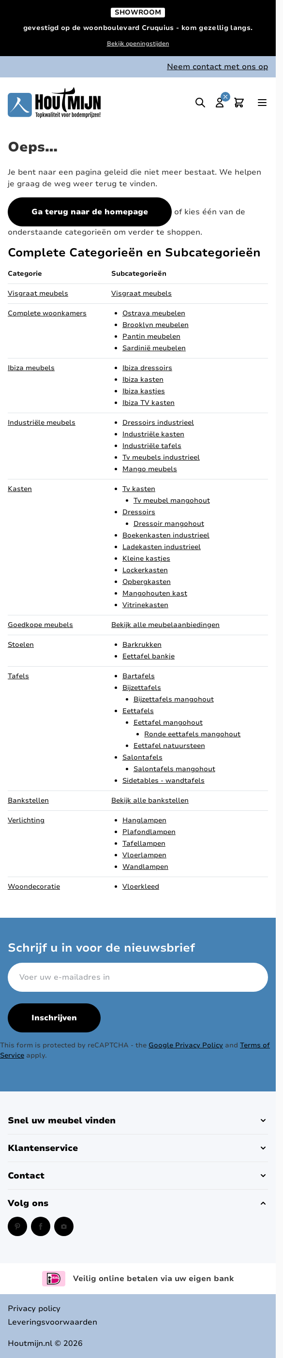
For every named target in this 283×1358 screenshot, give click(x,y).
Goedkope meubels (40, 624)
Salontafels (142, 757)
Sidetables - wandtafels (163, 780)
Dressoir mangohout (169, 523)
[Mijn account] (219, 102)
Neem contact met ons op (217, 66)
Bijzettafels (141, 687)
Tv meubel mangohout (172, 500)
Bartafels (138, 676)
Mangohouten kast (154, 593)
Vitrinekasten (145, 605)
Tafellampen (143, 843)
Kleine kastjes (146, 558)
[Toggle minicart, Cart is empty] (239, 102)
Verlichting (26, 820)
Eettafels (138, 711)
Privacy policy (34, 1308)
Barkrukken (142, 644)
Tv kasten (138, 488)
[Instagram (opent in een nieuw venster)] (64, 1226)
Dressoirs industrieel (158, 422)
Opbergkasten (146, 581)
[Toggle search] (200, 102)
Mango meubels (149, 469)
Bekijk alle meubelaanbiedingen (165, 624)
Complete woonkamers (47, 313)
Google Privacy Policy (186, 1045)
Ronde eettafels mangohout (192, 734)
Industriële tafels (151, 445)
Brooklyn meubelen (155, 324)
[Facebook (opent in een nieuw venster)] (40, 1226)
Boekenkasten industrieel (165, 535)
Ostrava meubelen (153, 313)
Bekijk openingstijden (138, 43)
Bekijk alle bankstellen (150, 800)
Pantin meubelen (151, 336)
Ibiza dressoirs (147, 368)
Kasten (20, 488)
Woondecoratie (34, 886)
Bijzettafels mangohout (174, 699)
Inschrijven (54, 1018)
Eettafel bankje (148, 656)
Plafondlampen (149, 831)
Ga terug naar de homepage (89, 212)
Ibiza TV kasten (148, 402)
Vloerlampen (144, 855)
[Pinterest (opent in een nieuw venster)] (17, 1226)
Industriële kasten (153, 434)
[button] (138, 1120)
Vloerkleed (140, 886)
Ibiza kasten (143, 379)
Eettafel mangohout (168, 722)
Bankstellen (28, 800)
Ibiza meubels (31, 368)
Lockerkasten (145, 570)
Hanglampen (144, 820)
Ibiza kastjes (143, 391)
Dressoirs (138, 512)
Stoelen (21, 644)
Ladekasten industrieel (161, 547)
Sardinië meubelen (154, 348)
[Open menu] (262, 102)
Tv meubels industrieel (161, 457)
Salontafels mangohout (174, 769)
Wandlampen (145, 866)
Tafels (18, 676)
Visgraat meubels (38, 293)
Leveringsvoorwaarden (52, 1322)
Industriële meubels (41, 422)
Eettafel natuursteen (169, 745)
